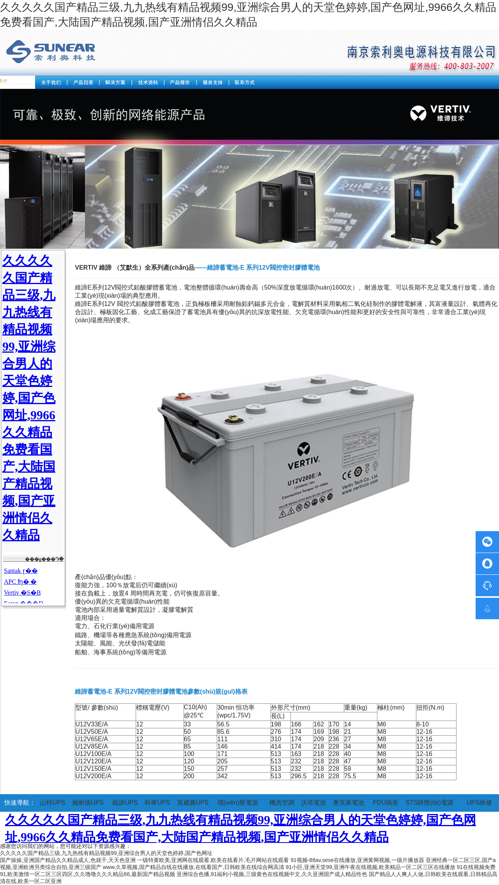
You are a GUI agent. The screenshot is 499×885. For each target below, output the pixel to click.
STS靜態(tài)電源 (429, 802)
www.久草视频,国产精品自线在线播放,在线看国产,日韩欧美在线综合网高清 (193, 867)
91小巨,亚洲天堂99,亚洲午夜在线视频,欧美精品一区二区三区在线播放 (370, 867)
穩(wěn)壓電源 (238, 802)
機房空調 (281, 802)
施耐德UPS (88, 802)
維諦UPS (125, 802)
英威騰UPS (193, 802)
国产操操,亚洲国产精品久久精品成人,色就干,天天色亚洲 (68, 860)
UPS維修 (479, 802)
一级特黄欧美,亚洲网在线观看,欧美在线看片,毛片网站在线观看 (213, 860)
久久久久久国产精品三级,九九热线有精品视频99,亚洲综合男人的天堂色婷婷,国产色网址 (106, 853)
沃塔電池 (313, 802)
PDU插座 (385, 802)
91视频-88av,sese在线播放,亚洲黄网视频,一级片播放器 (357, 860)
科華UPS (157, 802)
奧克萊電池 (348, 802)
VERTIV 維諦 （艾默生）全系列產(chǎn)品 (135, 267)
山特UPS (52, 802)
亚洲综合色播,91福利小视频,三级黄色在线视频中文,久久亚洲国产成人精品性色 (272, 874)
